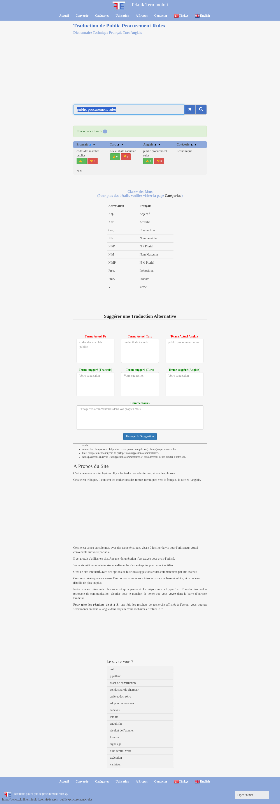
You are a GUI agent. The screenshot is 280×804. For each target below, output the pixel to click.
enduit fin (116, 723)
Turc (117, 144)
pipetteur (115, 676)
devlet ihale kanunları (123, 151)
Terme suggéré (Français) (95, 369)
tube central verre (120, 751)
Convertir (81, 15)
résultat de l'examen (122, 730)
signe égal (116, 744)
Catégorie (187, 144)
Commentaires (140, 403)
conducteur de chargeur (124, 689)
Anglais (152, 144)
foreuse (114, 737)
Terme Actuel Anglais (184, 336)
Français (86, 144)
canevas (115, 710)
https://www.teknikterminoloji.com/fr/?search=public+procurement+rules (47, 799)
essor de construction (123, 683)
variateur (115, 764)
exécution (116, 757)
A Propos (142, 15)
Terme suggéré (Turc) (140, 369)
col (112, 669)
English (202, 16)
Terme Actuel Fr (95, 336)
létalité (114, 717)
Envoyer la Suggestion (140, 436)
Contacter (160, 15)
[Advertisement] (140, 68)
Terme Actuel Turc (140, 336)
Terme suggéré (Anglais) (184, 369)
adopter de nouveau (122, 703)
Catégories (102, 15)
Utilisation (122, 15)
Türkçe (181, 16)
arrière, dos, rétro (120, 696)
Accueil (64, 15)
